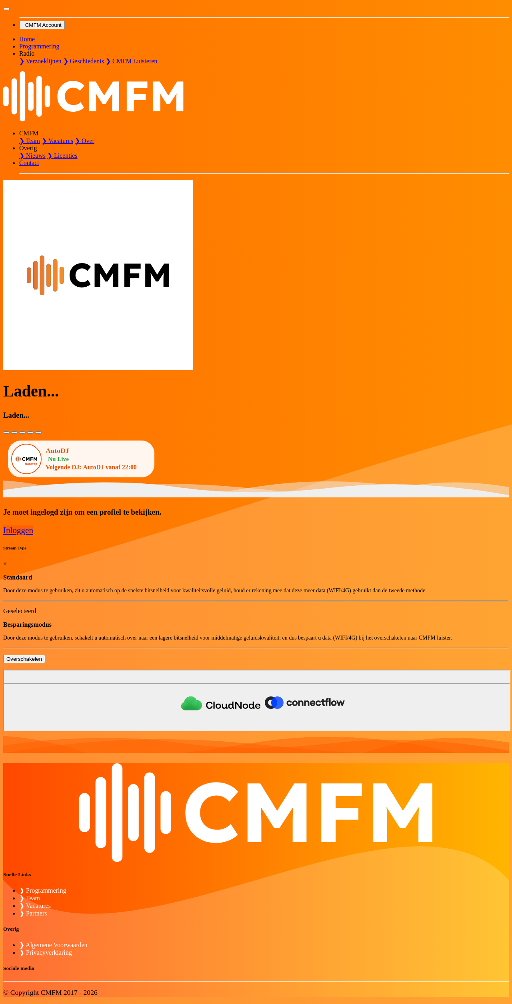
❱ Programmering (42, 890)
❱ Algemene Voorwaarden (53, 945)
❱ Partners (33, 913)
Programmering (39, 46)
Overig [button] (28, 148)
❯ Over (84, 140)
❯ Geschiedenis (83, 61)
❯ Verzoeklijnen (40, 61)
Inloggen (18, 530)
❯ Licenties (62, 155)
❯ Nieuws (32, 155)
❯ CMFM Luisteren (131, 61)
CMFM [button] (28, 133)
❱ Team (29, 898)
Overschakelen (24, 659)
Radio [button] (26, 53)
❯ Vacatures (57, 140)
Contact (29, 162)
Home (27, 39)
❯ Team (29, 140)
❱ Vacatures (35, 905)
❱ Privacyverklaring (45, 952)
